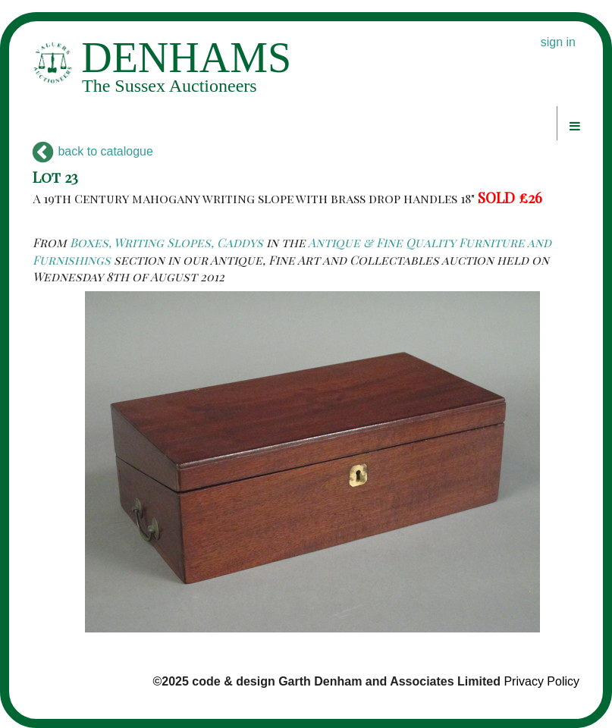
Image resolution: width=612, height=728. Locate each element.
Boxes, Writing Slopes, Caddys (166, 242)
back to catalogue (93, 151)
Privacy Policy (541, 681)
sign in (558, 42)
